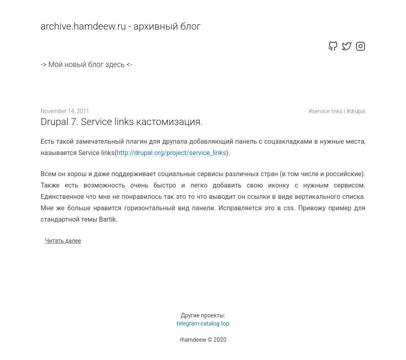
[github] (333, 46)
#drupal (355, 111)
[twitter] (347, 46)
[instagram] (360, 46)
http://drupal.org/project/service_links (171, 153)
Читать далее (63, 240)
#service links (325, 111)
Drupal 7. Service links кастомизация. (122, 121)
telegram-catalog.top (203, 323)
